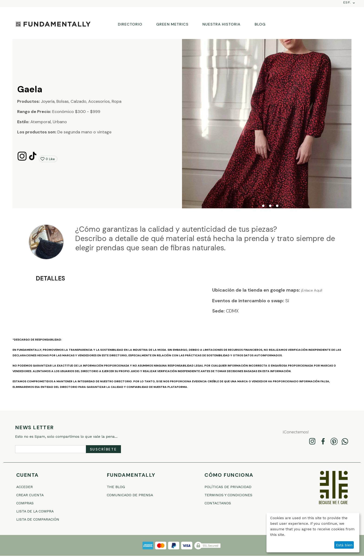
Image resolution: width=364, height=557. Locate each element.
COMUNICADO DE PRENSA (133, 495)
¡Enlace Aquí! (311, 290)
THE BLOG (117, 486)
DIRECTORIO (130, 24)
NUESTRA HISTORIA (221, 24)
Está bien (344, 545)
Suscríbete (103, 449)
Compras (26, 503)
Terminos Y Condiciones (232, 495)
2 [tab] (263, 206)
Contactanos (220, 503)
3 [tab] (270, 206)
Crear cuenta (32, 495)
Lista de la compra (38, 511)
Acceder (26, 486)
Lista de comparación (41, 520)
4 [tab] (277, 206)
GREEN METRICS (172, 24)
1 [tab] (256, 206)
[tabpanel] (266, 123)
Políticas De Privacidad (232, 486)
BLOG (260, 24)
